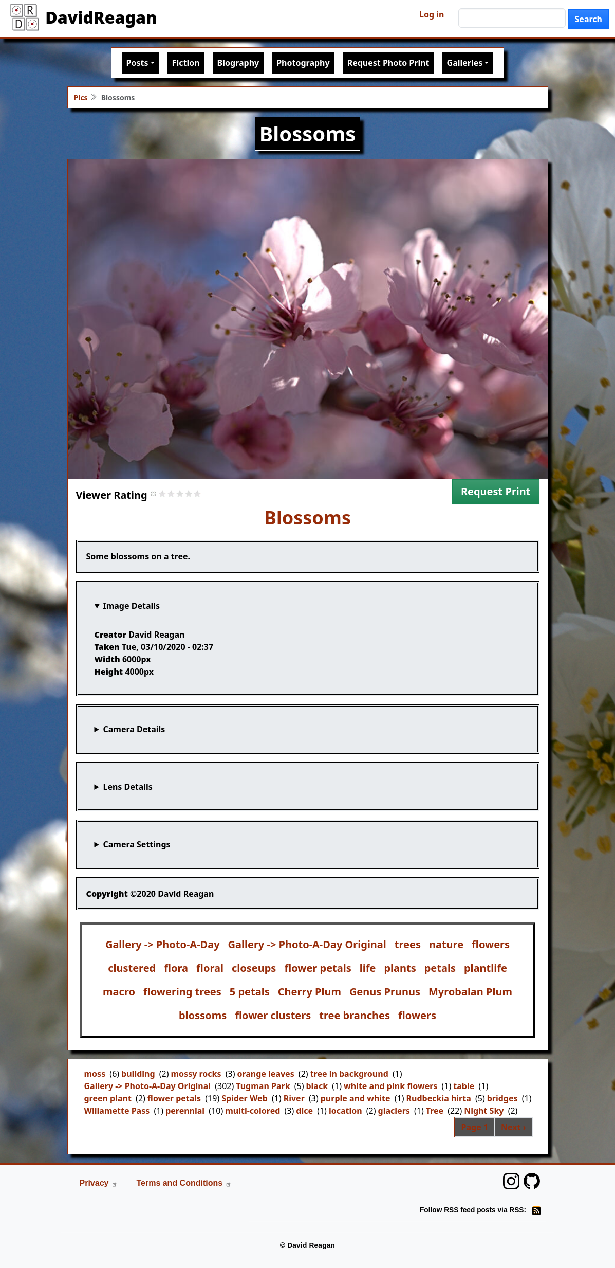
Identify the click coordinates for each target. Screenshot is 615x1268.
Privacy (99, 1183)
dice (304, 1110)
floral (209, 968)
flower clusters (273, 1015)
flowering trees (182, 992)
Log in (431, 14)
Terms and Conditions (184, 1183)
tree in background (349, 1073)
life (368, 968)
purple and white (355, 1098)
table (463, 1086)
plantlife (485, 968)
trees (408, 944)
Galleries (465, 62)
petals (440, 968)
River (294, 1098)
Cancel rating (154, 493)
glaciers (394, 1110)
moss (95, 1073)
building (138, 1073)
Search (588, 19)
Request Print (496, 491)
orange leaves (265, 1073)
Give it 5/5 (197, 493)
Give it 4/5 (188, 493)
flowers (491, 944)
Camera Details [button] (134, 729)
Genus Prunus (384, 992)
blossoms (203, 1015)
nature (446, 944)
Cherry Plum (309, 992)
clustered (132, 968)
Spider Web (244, 1098)
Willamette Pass (117, 1110)
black (317, 1086)
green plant (108, 1098)
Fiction (186, 62)
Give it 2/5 (171, 493)
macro (119, 992)
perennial (184, 1110)
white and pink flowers (390, 1086)
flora (176, 968)
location (345, 1110)
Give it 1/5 (162, 493)
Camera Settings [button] (136, 844)
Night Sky (484, 1110)
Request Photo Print (388, 62)
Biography (238, 62)
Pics (81, 97)
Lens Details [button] (127, 786)
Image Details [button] (131, 605)
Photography (302, 62)
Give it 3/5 (180, 493)
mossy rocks (196, 1073)
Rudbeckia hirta (438, 1098)
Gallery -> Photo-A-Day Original (307, 944)
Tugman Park (263, 1086)
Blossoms (307, 517)
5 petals (250, 992)
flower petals (317, 968)
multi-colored (252, 1110)
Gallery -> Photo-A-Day (162, 944)
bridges (502, 1098)
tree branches (354, 1015)
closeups (254, 968)
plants (400, 968)
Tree (434, 1110)
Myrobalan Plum (470, 992)
